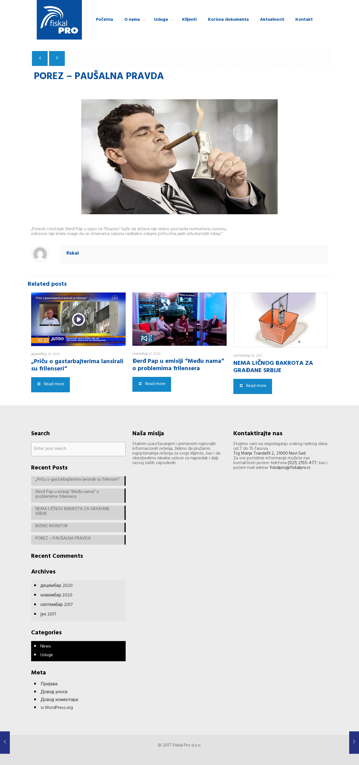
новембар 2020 (56, 595)
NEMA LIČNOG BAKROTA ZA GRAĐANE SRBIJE (273, 367)
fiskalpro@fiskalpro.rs (290, 468)
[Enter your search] (78, 449)
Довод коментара (59, 700)
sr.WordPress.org (57, 708)
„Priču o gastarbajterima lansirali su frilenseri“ (77, 365)
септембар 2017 (56, 605)
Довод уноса (54, 693)
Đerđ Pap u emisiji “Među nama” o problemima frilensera (178, 365)
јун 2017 (48, 614)
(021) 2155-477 (302, 463)
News (45, 646)
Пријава (49, 685)
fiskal (72, 254)
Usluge (46, 655)
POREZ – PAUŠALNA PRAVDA (63, 539)
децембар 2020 (56, 586)
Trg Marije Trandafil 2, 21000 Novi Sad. (269, 454)
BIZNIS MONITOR (51, 527)
